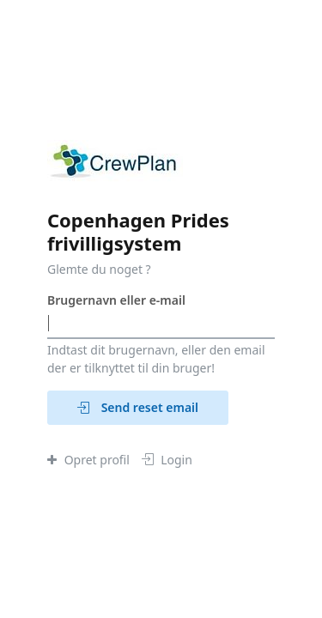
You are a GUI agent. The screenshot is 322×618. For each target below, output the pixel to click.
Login (167, 459)
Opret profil (88, 459)
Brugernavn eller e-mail (116, 300)
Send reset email (137, 407)
